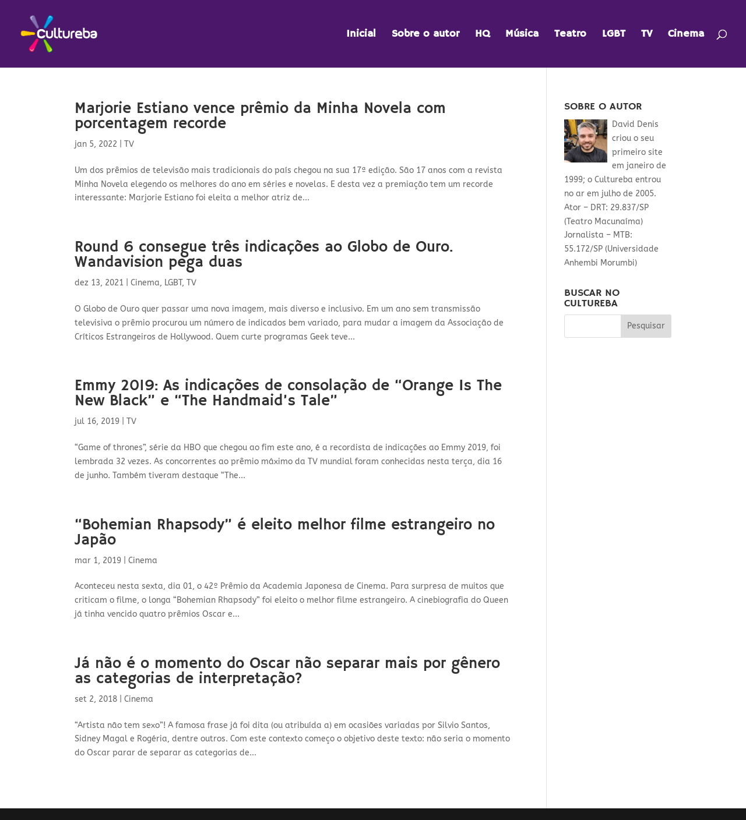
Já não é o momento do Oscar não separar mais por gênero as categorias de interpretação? (287, 671)
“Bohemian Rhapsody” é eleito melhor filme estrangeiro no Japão (285, 533)
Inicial (361, 35)
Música (522, 35)
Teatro (570, 35)
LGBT (613, 35)
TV (646, 35)
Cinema (686, 35)
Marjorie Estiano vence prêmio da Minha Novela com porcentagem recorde (260, 116)
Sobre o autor (425, 35)
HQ (482, 35)
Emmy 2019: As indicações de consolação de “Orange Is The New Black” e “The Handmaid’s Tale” (288, 394)
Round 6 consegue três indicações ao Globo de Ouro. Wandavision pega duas (264, 255)
